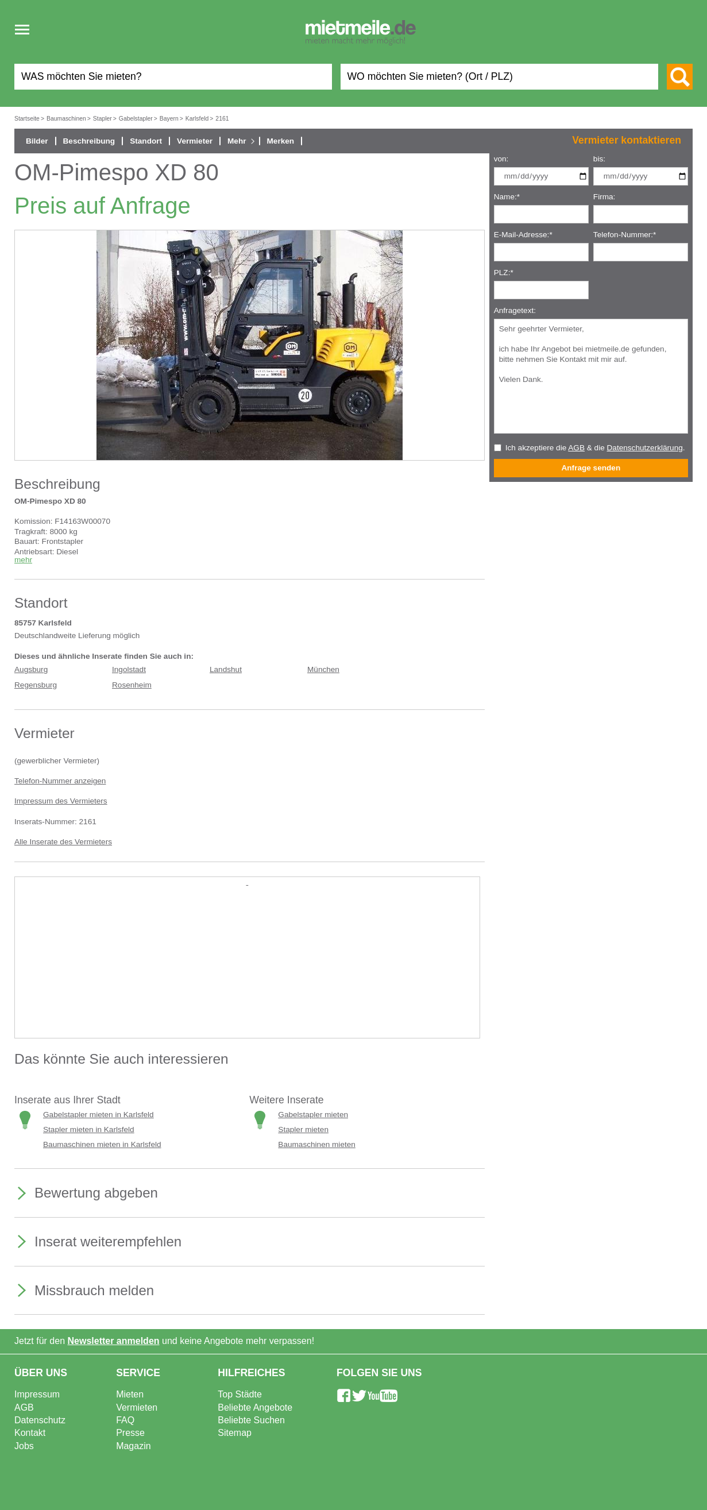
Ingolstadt (129, 669)
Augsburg (31, 669)
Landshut (226, 669)
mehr (23, 559)
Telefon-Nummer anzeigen (60, 781)
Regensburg (35, 685)
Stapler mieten (303, 1129)
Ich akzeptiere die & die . (595, 447)
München (323, 669)
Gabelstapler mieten (313, 1114)
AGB (576, 447)
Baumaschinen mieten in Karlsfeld (102, 1144)
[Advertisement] (247, 967)
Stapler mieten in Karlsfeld (88, 1129)
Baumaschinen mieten (317, 1144)
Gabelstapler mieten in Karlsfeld (98, 1114)
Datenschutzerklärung (645, 447)
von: (501, 159)
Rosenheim (132, 685)
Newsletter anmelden (114, 1341)
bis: (599, 159)
